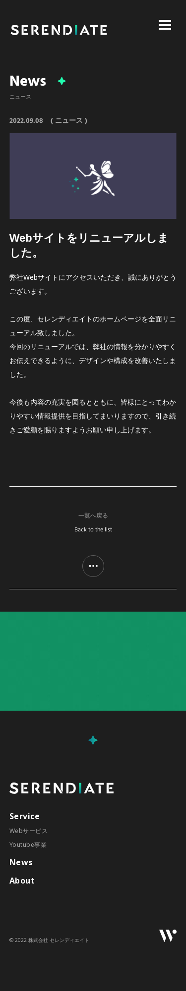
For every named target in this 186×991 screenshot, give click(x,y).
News (21, 862)
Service (24, 816)
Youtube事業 (28, 844)
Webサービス (28, 831)
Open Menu (165, 25)
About (22, 880)
